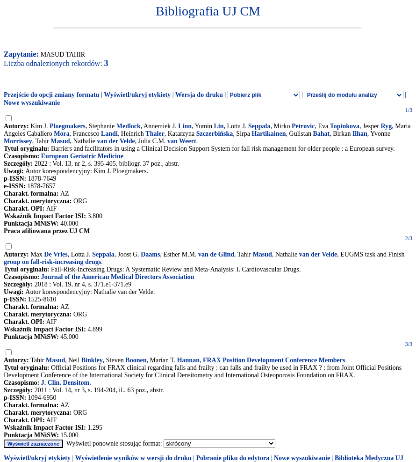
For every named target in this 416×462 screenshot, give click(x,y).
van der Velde (116, 141)
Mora (61, 133)
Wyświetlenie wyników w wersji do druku (133, 458)
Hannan (188, 360)
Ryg (386, 126)
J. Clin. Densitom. (66, 382)
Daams (150, 254)
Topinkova (344, 126)
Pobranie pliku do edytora (232, 458)
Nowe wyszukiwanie (32, 102)
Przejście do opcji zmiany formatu (52, 94)
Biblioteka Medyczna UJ (369, 458)
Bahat (321, 133)
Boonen (135, 360)
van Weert (181, 141)
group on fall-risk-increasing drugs (52, 261)
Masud (60, 141)
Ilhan (359, 133)
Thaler (154, 133)
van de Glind (216, 254)
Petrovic (303, 126)
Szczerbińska (214, 133)
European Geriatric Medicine (82, 156)
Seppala (259, 126)
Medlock (128, 126)
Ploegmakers (68, 126)
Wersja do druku (199, 94)
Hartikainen (268, 133)
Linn (185, 126)
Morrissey (18, 141)
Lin (218, 126)
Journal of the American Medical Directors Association (117, 276)
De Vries (55, 254)
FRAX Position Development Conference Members (274, 360)
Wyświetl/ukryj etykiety (137, 94)
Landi (109, 133)
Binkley (92, 360)
